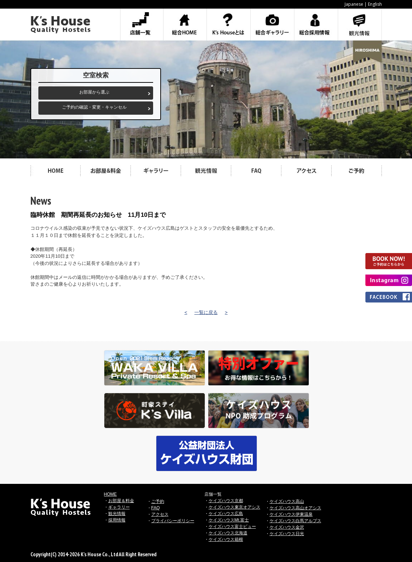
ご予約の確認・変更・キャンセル (94, 107)
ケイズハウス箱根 (226, 539)
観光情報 (117, 513)
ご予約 (157, 501)
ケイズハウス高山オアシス (295, 507)
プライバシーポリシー (172, 520)
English (375, 4)
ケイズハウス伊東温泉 (291, 514)
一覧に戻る (206, 312)
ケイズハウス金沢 (287, 527)
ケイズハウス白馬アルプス (295, 520)
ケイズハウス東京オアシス (234, 507)
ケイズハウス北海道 (228, 532)
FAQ (155, 507)
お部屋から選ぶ (94, 92)
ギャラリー (119, 507)
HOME (110, 494)
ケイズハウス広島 (226, 513)
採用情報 (117, 520)
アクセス (160, 514)
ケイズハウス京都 (226, 500)
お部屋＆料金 (121, 500)
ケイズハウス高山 (287, 501)
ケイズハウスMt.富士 (229, 520)
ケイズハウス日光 (287, 533)
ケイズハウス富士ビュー (232, 526)
